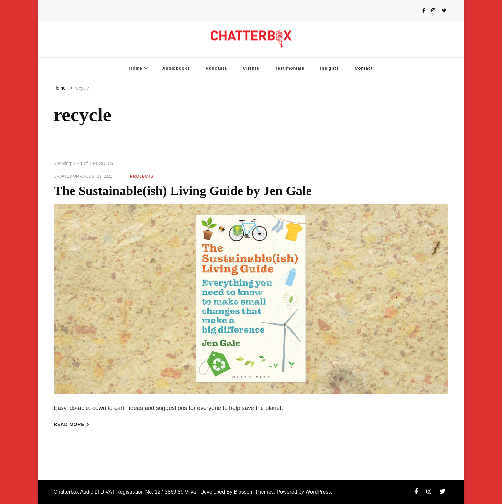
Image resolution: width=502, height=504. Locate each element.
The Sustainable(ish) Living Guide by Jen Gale (183, 190)
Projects (142, 176)
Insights (329, 68)
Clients (251, 68)
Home (135, 68)
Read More (71, 424)
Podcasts (216, 68)
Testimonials (289, 68)
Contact (364, 68)
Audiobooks (176, 68)
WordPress (318, 492)
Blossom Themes (254, 492)
